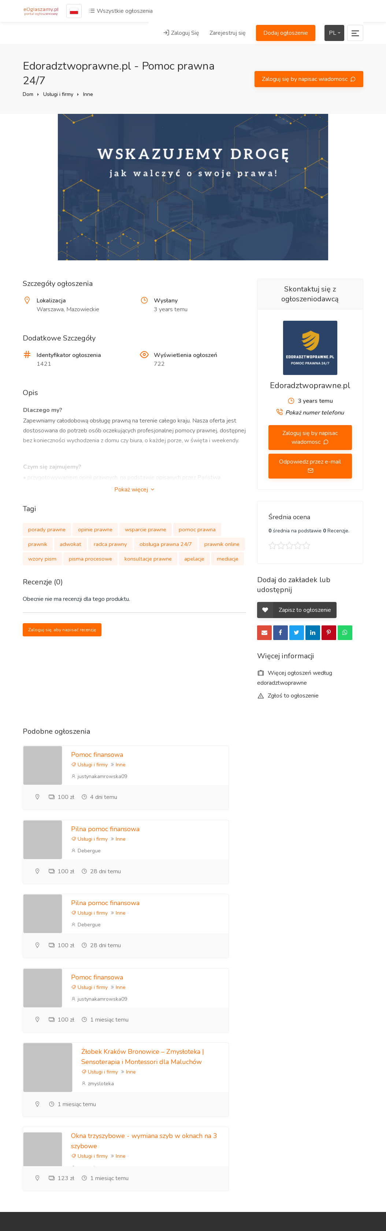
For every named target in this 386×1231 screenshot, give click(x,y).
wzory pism (42, 558)
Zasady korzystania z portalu (332, 1086)
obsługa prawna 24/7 (166, 544)
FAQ (263, 1069)
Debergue (261, 776)
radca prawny (110, 544)
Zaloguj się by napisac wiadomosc (305, 79)
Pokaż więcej (134, 490)
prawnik (37, 544)
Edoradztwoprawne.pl (310, 385)
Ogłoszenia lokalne (330, 1133)
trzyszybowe (275, 937)
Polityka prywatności (331, 1060)
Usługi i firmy (58, 94)
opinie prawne (95, 529)
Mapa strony (332, 1183)
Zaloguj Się (181, 33)
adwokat (70, 544)
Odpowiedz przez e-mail (310, 462)
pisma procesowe (90, 558)
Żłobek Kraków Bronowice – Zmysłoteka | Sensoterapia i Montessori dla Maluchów (122, 915)
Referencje (271, 1057)
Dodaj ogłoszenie (285, 33)
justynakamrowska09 (99, 776)
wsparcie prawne (145, 529)
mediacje (227, 558)
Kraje (322, 1171)
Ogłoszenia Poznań (330, 1112)
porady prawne (47, 529)
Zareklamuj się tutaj (334, 1039)
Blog (263, 1045)
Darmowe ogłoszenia (329, 1154)
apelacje (194, 558)
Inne (88, 94)
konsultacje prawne (148, 558)
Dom (28, 94)
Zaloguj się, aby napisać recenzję (62, 630)
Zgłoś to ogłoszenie (288, 696)
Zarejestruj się (227, 33)
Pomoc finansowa (97, 754)
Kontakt (267, 1102)
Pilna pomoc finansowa (281, 754)
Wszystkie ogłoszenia (121, 11)
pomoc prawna (197, 529)
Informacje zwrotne (270, 1085)
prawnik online (222, 544)
